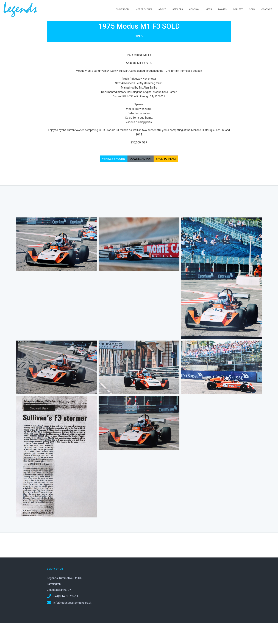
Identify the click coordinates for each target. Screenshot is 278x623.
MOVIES (222, 9)
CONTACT (266, 9)
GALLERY (238, 9)
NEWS (209, 9)
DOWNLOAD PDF (140, 158)
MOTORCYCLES (143, 9)
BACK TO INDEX (166, 158)
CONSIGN (194, 9)
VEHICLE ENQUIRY (113, 158)
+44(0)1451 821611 (62, 596)
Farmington (54, 584)
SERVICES (177, 9)
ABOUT (162, 9)
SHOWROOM (122, 9)
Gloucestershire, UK (59, 589)
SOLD (252, 9)
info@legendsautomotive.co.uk (69, 603)
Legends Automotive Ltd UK (64, 578)
